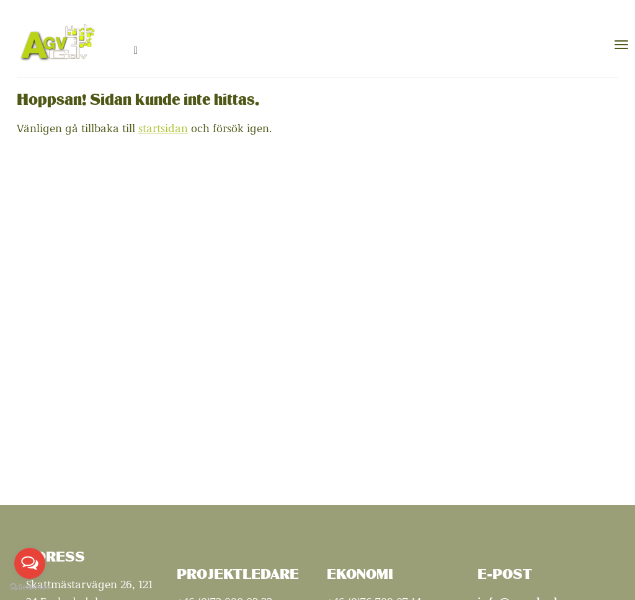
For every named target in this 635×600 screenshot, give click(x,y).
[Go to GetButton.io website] (30, 587)
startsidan (163, 128)
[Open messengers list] (29, 563)
